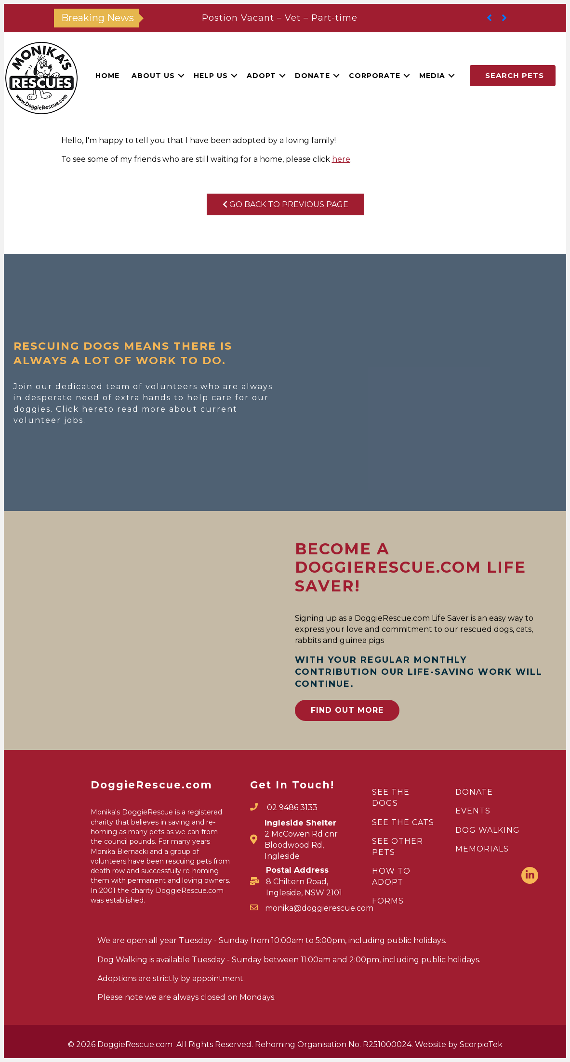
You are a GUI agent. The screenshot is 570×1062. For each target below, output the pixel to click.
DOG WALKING (487, 830)
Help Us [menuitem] (211, 75)
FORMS (388, 900)
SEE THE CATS (403, 822)
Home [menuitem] (107, 75)
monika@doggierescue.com (319, 908)
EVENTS (472, 810)
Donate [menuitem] (312, 75)
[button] (181, 76)
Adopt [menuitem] (261, 75)
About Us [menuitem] (153, 75)
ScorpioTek (481, 1044)
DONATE (474, 792)
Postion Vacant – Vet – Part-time (280, 18)
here (341, 159)
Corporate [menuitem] (374, 75)
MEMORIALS (482, 848)
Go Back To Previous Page (285, 204)
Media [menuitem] (432, 75)
